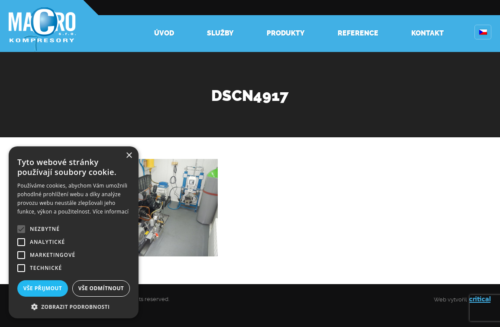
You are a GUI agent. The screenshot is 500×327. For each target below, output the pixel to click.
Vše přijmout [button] (42, 288)
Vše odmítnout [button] (101, 288)
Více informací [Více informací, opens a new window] (111, 211)
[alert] (74, 232)
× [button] (129, 155)
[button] (73, 306)
